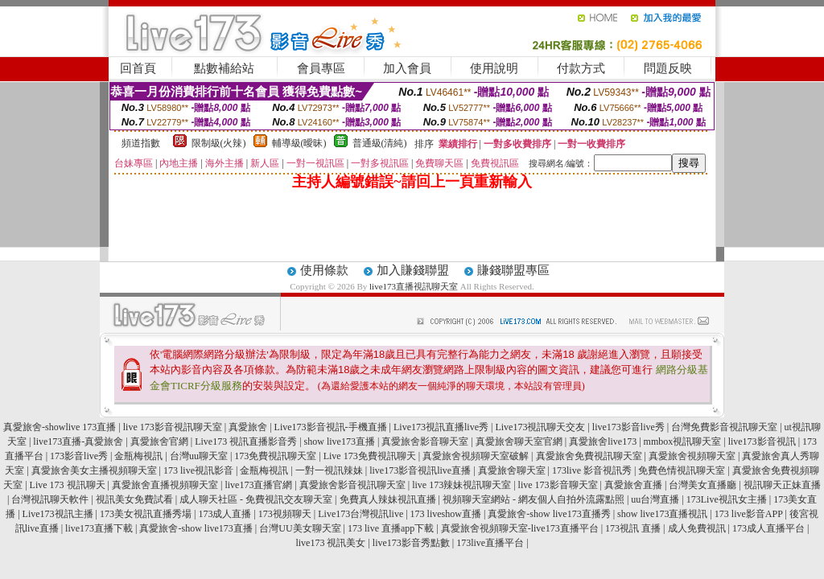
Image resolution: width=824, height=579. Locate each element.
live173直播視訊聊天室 (413, 286)
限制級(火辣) (219, 143)
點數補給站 (224, 68)
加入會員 (407, 68)
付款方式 (581, 68)
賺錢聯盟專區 (513, 270)
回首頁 (138, 68)
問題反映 (668, 68)
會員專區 (321, 68)
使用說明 (494, 68)
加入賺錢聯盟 (413, 270)
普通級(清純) (379, 143)
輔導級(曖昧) (299, 143)
